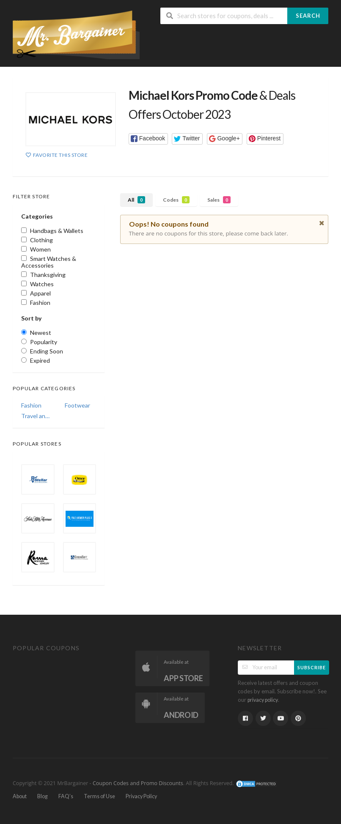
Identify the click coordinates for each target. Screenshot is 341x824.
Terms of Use (99, 796)
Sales (219, 199)
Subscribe (311, 667)
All (136, 199)
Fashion (31, 405)
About (20, 796)
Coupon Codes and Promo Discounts (138, 783)
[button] (148, 139)
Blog (42, 796)
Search (308, 15)
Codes (176, 199)
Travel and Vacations (37, 415)
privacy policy (263, 700)
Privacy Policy (141, 796)
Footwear (77, 405)
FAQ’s (65, 796)
